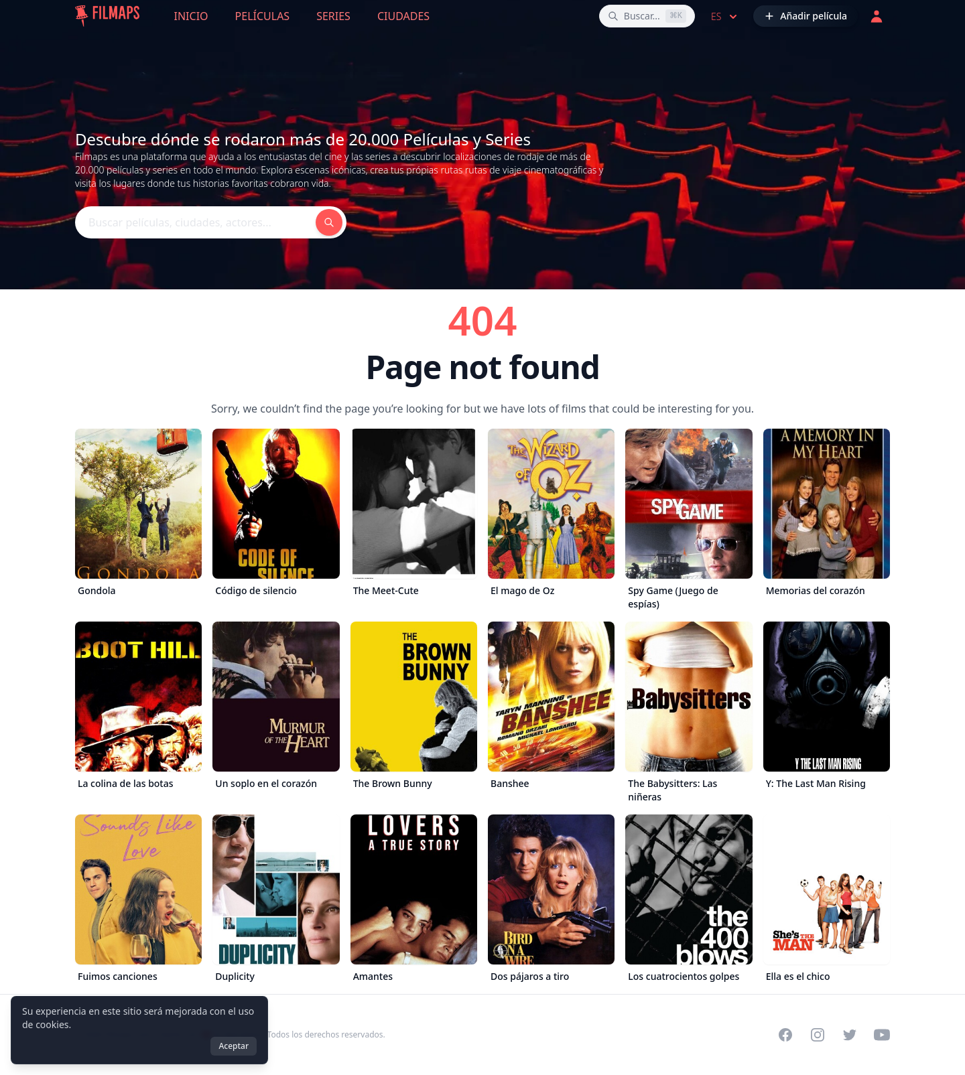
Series (333, 16)
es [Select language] (725, 16)
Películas (262, 16)
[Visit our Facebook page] (785, 1035)
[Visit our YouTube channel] (882, 1035)
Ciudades (403, 16)
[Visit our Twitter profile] (850, 1035)
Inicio (191, 16)
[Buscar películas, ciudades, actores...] (647, 16)
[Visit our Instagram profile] (818, 1035)
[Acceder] (876, 16)
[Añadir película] (805, 16)
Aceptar (233, 1046)
